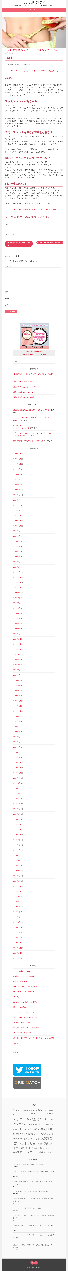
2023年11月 (17, 521)
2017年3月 (16, 922)
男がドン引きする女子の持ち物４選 (25, 382)
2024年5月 (16, 490)
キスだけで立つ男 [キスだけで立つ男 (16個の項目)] (36, 1119)
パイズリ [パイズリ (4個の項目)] (41, 1124)
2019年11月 (17, 768)
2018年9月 (16, 840)
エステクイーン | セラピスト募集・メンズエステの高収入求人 (34, 71)
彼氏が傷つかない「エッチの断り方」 (26, 397)
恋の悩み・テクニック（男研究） (24, 976)
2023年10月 (17, 526)
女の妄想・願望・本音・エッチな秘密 (26, 1028)
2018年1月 (16, 881)
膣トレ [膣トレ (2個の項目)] (45, 1148)
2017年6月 (16, 907)
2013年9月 (16, 958)
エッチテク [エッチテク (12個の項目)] (30, 1114)
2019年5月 (16, 799)
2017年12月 (17, 886)
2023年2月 (16, 567)
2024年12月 (17, 454)
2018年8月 (16, 845)
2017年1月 (16, 932)
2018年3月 (16, 871)
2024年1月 (16, 510)
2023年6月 (16, 546)
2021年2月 (16, 690)
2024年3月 (16, 500)
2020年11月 (17, 706)
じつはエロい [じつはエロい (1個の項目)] (25, 1110)
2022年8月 (16, 598)
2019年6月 (16, 793)
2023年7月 (16, 541)
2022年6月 (16, 608)
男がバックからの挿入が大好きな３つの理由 (28, 1164)
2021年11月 (17, 644)
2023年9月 (16, 531)
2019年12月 (17, 762)
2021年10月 (17, 649)
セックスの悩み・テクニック (23, 971)
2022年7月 (16, 603)
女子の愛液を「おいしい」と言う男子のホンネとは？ (31, 1191)
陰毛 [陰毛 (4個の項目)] (15, 1152)
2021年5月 (16, 675)
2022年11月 (17, 582)
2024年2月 (16, 505)
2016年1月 (16, 938)
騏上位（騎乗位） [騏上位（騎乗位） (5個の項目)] (40, 1152)
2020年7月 (16, 727)
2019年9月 (16, 778)
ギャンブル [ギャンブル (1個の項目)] (50, 1120)
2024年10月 (17, 464)
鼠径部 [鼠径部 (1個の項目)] (49, 1152)
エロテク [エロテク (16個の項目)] (49, 1114)
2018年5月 (16, 860)
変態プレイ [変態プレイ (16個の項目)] (47, 1133)
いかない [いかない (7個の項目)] (17, 1110)
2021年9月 (16, 654)
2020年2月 (16, 752)
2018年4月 (16, 866)
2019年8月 (16, 783)
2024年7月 (16, 479)
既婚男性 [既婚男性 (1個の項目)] (40, 1144)
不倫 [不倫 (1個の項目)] (34, 1129)
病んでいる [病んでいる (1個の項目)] (37, 1148)
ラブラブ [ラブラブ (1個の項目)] (15, 1129)
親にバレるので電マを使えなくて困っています (18, 243)
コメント (8, 266)
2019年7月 (16, 788)
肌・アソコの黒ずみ (20, 1007)
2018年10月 (17, 835)
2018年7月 (16, 850)
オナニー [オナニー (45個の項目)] (19, 1119)
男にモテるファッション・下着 (23, 1012)
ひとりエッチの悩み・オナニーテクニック (27, 981)
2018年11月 (17, 829)
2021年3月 (16, 685)
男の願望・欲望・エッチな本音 (23, 1023)
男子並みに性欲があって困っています (50, 242)
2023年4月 (16, 557)
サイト (7, 305)
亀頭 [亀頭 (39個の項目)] (44, 1129)
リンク (15, 1057)
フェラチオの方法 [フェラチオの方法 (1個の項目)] (49, 1124)
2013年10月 (17, 953)
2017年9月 (16, 896)
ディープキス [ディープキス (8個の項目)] (28, 1124)
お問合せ (16, 1052)
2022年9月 (16, 593)
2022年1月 (16, 634)
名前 (6, 292)
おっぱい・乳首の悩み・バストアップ (26, 1002)
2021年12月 (17, 639)
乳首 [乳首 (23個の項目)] (38, 1129)
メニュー (35, 10)
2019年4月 (16, 804)
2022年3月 (16, 623)
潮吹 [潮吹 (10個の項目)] (18, 1148)
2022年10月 (17, 587)
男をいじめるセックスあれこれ (23, 392)
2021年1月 (16, 696)
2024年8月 (16, 474)
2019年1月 (16, 819)
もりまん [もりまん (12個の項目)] (42, 1109)
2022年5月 (16, 613)
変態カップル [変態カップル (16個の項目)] (33, 1133)
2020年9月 (16, 716)
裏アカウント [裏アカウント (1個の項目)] (51, 1148)
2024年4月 (16, 495)
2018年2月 (16, 876)
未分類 (15, 1043)
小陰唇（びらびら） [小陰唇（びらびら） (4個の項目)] (30, 1139)
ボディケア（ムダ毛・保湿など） (24, 992)
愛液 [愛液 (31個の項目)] (46, 1138)
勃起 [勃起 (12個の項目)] (18, 1133)
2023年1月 (16, 572)
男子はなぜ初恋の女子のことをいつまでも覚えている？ (32, 410)
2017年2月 (16, 927)
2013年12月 (17, 943)
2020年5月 (16, 737)
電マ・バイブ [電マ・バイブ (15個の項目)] (24, 1152)
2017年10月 (17, 891)
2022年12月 (17, 577)
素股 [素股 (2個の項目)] (41, 1148)
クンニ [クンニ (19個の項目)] (17, 1124)
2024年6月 (16, 485)
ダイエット (15, 234)
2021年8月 (16, 660)
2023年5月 (16, 551)
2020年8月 (16, 721)
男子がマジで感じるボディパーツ (24, 387)
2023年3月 (16, 562)
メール (7, 298)
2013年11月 (17, 948)
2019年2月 (16, 814)
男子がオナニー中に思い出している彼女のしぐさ (29, 1208)
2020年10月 (17, 711)
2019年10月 (17, 773)
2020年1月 (16, 757)
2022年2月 (16, 629)
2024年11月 (17, 459)
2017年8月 (16, 902)
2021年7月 (16, 665)
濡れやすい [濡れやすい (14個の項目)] (27, 1147)
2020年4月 (16, 742)
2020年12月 (17, 701)
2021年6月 (16, 670)
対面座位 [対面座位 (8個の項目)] (17, 1139)
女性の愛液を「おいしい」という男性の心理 (28, 441)
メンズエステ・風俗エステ (22, 1033)
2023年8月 (16, 536)
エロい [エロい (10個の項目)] (39, 1114)
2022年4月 (16, 618)
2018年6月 (16, 855)
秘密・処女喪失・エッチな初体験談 (25, 986)
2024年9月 (16, 469)
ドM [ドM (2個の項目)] (36, 1124)
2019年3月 (16, 809)
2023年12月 (17, 515)
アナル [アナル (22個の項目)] (19, 1114)
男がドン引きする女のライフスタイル (26, 1017)
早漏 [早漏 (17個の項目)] (46, 1143)
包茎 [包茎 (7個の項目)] (23, 1134)
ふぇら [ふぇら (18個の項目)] (33, 1109)
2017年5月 (16, 912)
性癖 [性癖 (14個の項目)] (40, 1138)
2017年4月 (16, 917)
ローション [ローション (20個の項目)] (25, 1129)
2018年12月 (17, 824)
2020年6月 (16, 732)
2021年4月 (16, 680)
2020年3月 (16, 747)
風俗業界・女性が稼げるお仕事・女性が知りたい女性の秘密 (33, 1038)
